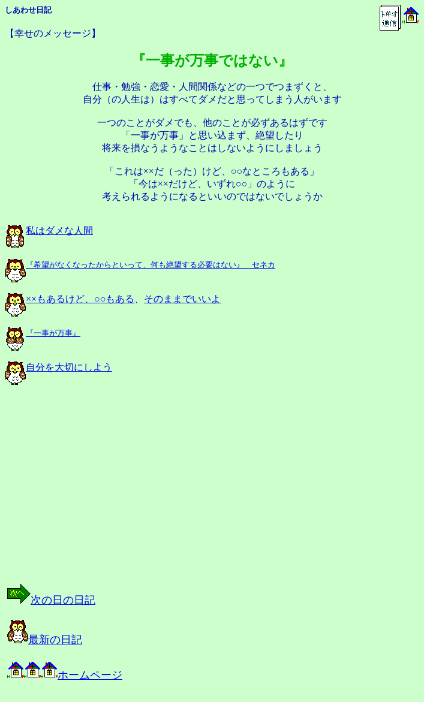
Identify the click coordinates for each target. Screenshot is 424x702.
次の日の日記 (51, 600)
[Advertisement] (128, 495)
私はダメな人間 (49, 230)
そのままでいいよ (182, 299)
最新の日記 (44, 640)
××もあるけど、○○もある (69, 299)
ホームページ (64, 675)
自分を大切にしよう (58, 367)
